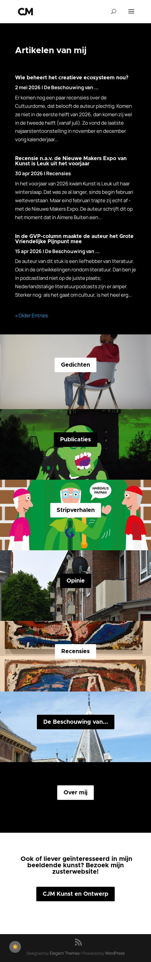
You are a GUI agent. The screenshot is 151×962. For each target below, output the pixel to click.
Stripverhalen (76, 510)
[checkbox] (15, 947)
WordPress (115, 953)
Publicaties (75, 440)
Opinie (75, 581)
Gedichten (75, 365)
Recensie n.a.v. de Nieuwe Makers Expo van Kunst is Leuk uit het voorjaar (71, 161)
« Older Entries (31, 315)
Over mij (75, 793)
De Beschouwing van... (75, 722)
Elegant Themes (65, 953)
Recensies (58, 173)
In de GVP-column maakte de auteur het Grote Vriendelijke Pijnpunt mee (74, 239)
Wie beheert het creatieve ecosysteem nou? (71, 77)
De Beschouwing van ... (71, 87)
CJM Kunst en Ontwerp (75, 894)
